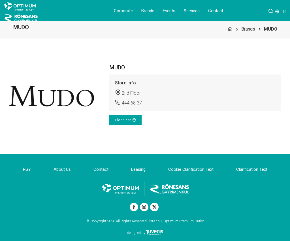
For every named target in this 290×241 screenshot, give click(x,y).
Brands (147, 10)
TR (283, 11)
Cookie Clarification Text (191, 169)
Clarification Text (251, 169)
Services (192, 10)
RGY (27, 169)
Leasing (138, 169)
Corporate (123, 10)
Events (169, 10)
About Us (62, 169)
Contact (215, 10)
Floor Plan (125, 120)
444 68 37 (132, 103)
